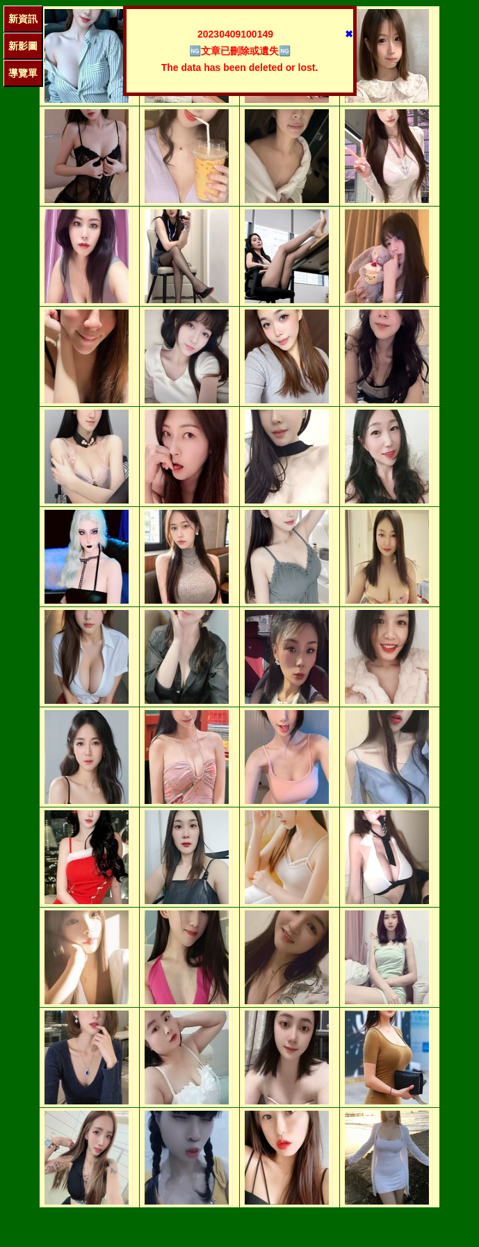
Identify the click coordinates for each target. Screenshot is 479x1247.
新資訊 (23, 18)
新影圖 (23, 45)
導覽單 (23, 73)
